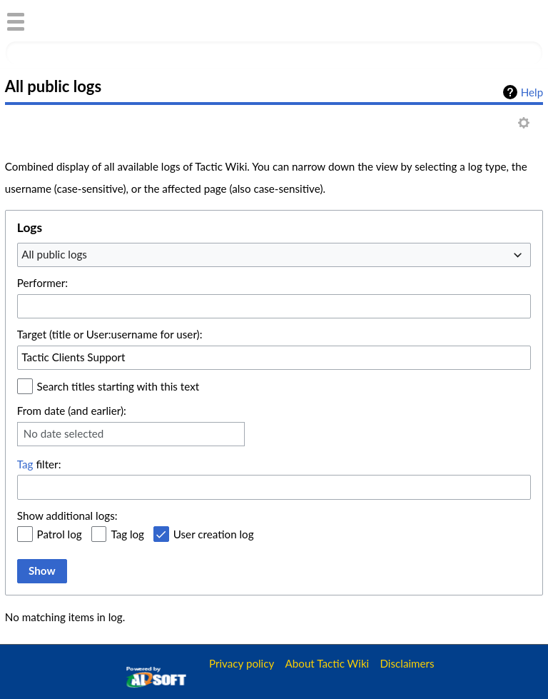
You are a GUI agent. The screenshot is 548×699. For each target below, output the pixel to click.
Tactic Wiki (98, 20)
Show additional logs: (67, 515)
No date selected (64, 433)
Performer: (42, 282)
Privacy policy (241, 663)
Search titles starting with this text (118, 386)
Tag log (127, 534)
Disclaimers (407, 663)
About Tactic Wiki (327, 663)
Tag (25, 464)
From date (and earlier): (71, 410)
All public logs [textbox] (54, 254)
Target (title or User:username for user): (110, 334)
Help (532, 92)
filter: (39, 464)
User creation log (213, 534)
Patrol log (59, 534)
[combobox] (274, 255)
